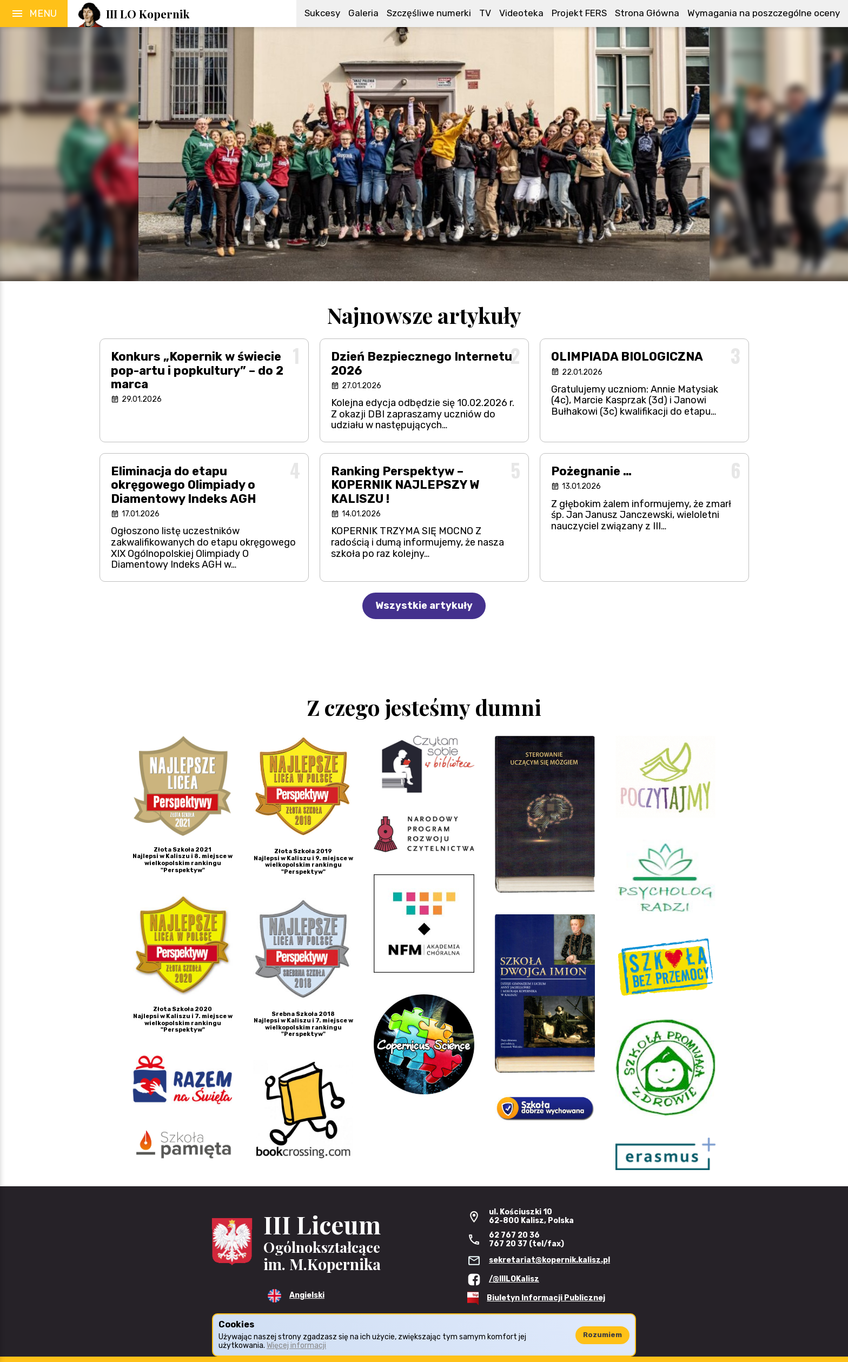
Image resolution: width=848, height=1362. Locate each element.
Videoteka (521, 13)
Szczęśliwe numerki (429, 13)
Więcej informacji (296, 1345)
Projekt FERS (579, 13)
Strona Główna (647, 13)
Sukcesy (322, 13)
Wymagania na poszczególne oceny (763, 13)
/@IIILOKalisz (514, 1279)
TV (485, 13)
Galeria (363, 13)
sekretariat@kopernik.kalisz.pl (549, 1260)
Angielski (306, 1295)
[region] (424, 154)
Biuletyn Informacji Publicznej (546, 1298)
